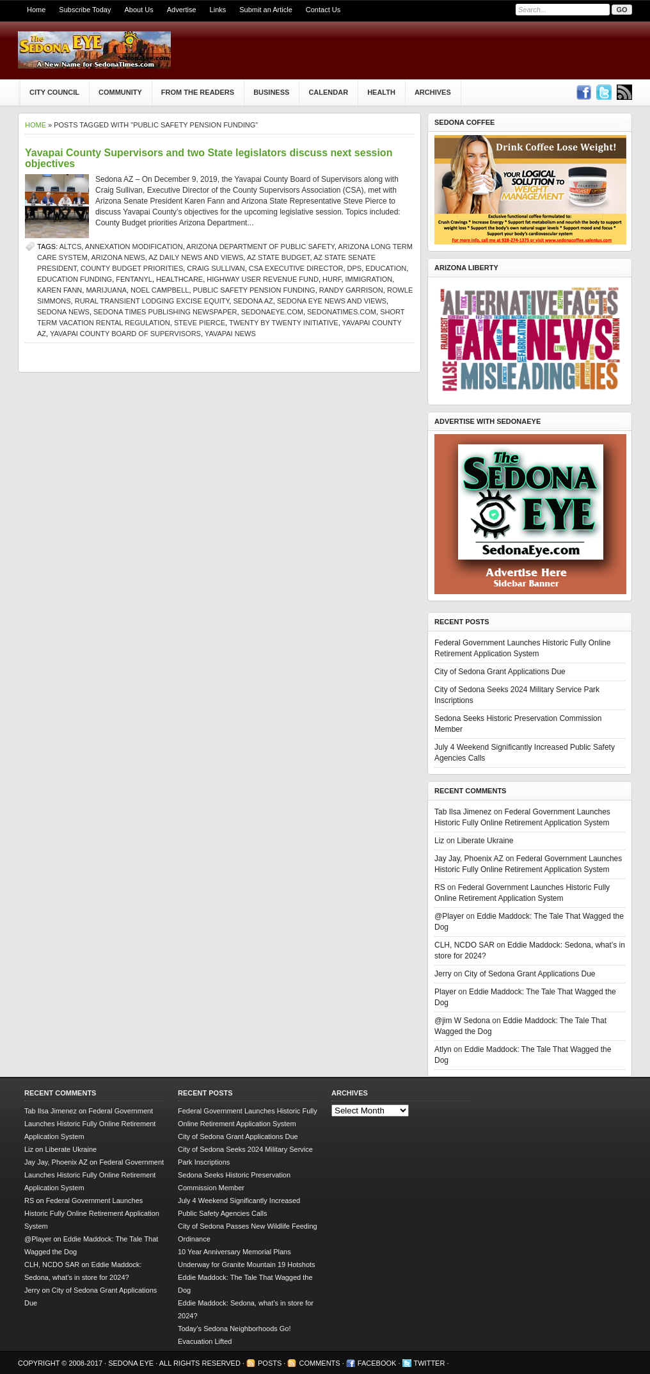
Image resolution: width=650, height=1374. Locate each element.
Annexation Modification (134, 246)
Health (381, 92)
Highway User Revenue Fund (263, 279)
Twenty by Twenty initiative (283, 323)
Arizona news (118, 257)
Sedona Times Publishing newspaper (165, 312)
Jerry (443, 973)
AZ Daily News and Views (195, 257)
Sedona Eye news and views (331, 301)
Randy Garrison (351, 290)
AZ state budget (278, 257)
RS (439, 887)
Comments (319, 1363)
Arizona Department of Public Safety (260, 246)
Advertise (181, 9)
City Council (54, 92)
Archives (433, 92)
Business (271, 92)
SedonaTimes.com (341, 312)
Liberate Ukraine (485, 840)
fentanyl (134, 279)
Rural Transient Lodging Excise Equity (152, 301)
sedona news (63, 312)
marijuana (106, 290)
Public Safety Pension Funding (254, 290)
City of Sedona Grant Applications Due (500, 671)
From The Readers (197, 92)
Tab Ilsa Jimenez (462, 811)
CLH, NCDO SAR (464, 945)
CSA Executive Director (296, 268)
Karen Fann (59, 290)
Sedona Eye (131, 1363)
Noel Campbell (160, 290)
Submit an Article (265, 9)
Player (445, 991)
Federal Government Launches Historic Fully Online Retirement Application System (89, 1123)
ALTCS (70, 246)
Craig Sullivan (215, 268)
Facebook (377, 1363)
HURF (331, 279)
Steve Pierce (199, 323)
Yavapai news (230, 333)
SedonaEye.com (272, 312)
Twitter (429, 1363)
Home (36, 9)
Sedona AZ (253, 301)
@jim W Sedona (462, 1020)
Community (120, 92)
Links (218, 9)
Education (385, 268)
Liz (439, 840)
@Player (449, 916)
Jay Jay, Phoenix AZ (468, 858)
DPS (354, 268)
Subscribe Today (85, 9)
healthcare (179, 279)
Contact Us (323, 9)
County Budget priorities (132, 268)
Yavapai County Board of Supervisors (125, 333)
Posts (269, 1363)
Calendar (328, 92)
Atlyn (443, 1049)
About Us (138, 9)
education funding (74, 279)
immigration (369, 279)
